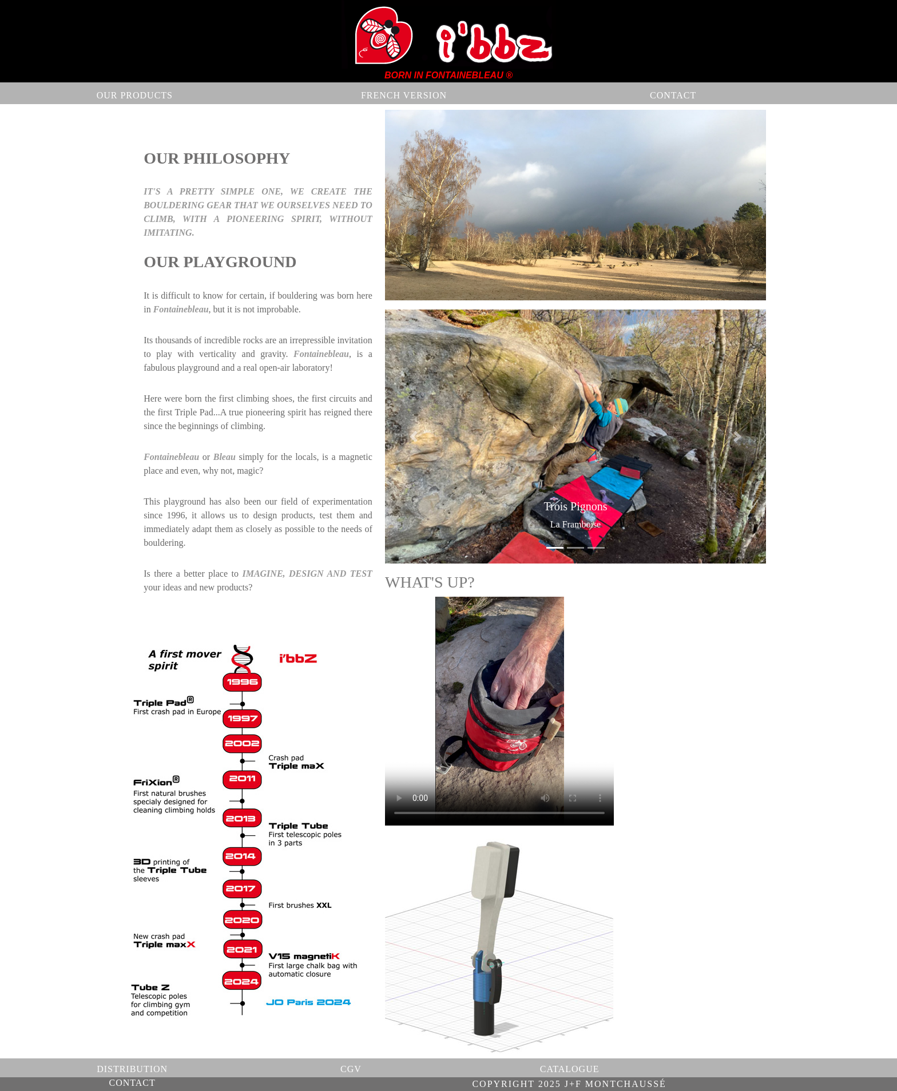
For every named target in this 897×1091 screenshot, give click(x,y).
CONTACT (672, 95)
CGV (351, 1069)
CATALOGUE (569, 1069)
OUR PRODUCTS (135, 95)
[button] (413, 437)
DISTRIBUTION (132, 1069)
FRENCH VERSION (404, 95)
